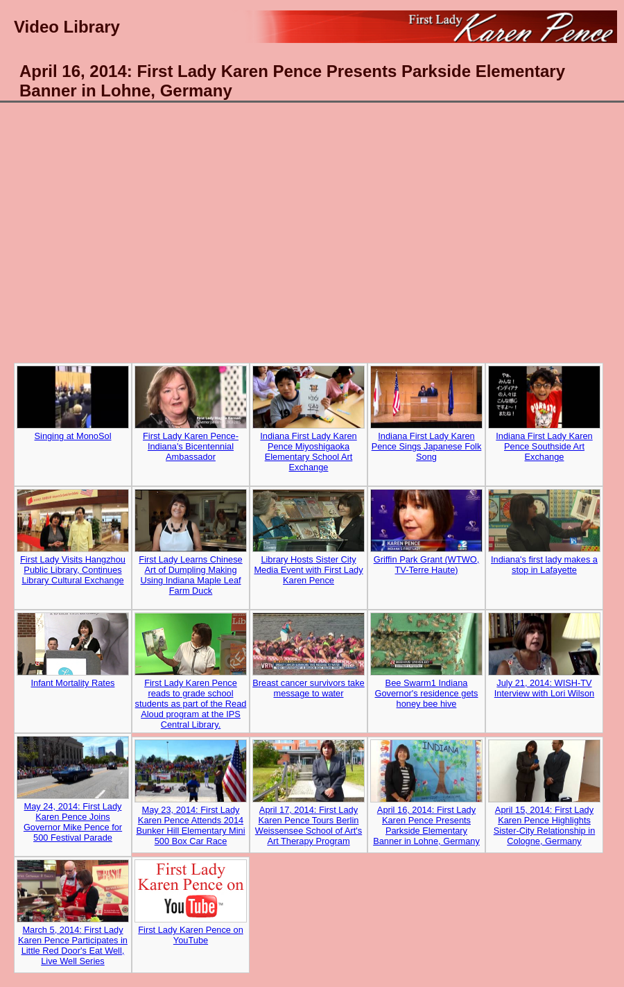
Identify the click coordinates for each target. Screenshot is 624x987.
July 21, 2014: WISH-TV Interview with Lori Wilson (544, 688)
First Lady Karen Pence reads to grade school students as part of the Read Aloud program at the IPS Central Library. (191, 684)
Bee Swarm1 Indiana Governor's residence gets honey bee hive (426, 693)
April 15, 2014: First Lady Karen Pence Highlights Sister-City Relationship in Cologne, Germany (545, 825)
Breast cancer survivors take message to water (308, 688)
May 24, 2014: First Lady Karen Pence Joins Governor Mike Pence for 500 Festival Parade (73, 822)
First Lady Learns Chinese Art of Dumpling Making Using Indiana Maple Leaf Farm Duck (191, 555)
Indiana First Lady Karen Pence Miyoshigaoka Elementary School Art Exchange (308, 432)
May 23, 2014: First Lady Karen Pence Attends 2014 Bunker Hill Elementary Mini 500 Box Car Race (190, 825)
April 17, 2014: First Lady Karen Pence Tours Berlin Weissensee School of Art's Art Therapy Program (308, 825)
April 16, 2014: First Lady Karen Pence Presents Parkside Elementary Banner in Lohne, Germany (426, 825)
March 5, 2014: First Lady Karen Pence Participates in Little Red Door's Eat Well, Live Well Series (73, 945)
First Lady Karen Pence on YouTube (190, 935)
